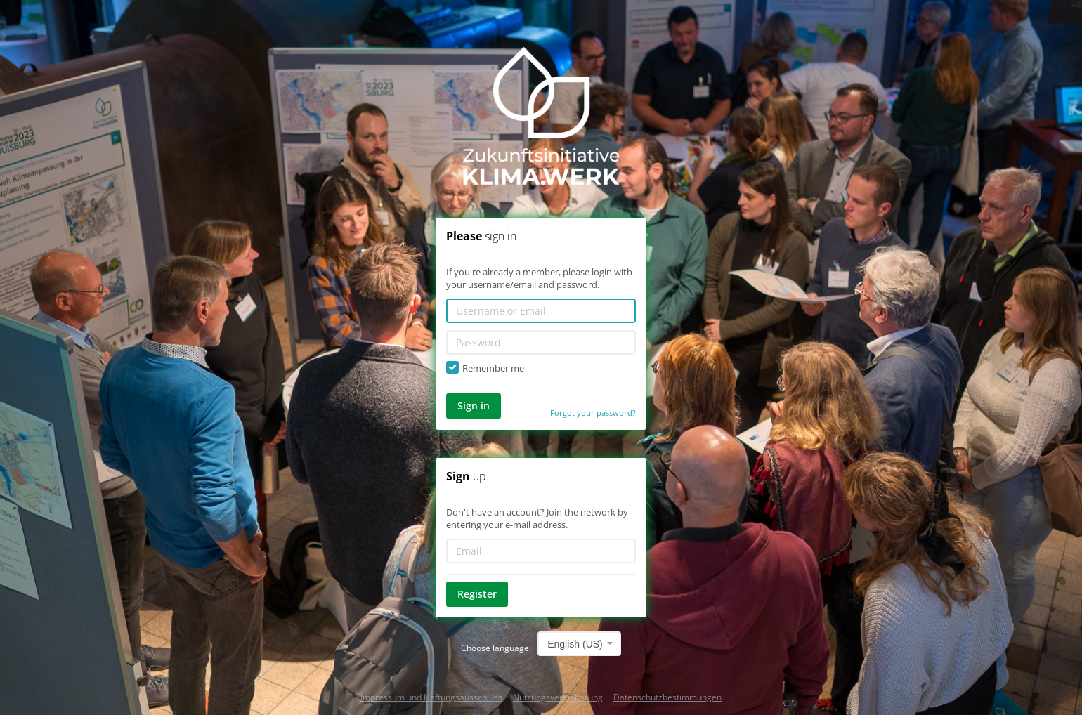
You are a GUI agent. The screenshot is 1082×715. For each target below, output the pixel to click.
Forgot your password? (593, 412)
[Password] (541, 342)
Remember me (485, 368)
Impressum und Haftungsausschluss (431, 697)
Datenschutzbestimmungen (667, 697)
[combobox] (579, 643)
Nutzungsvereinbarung (558, 697)
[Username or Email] (541, 311)
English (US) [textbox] (575, 644)
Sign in (473, 405)
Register (477, 594)
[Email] (541, 551)
